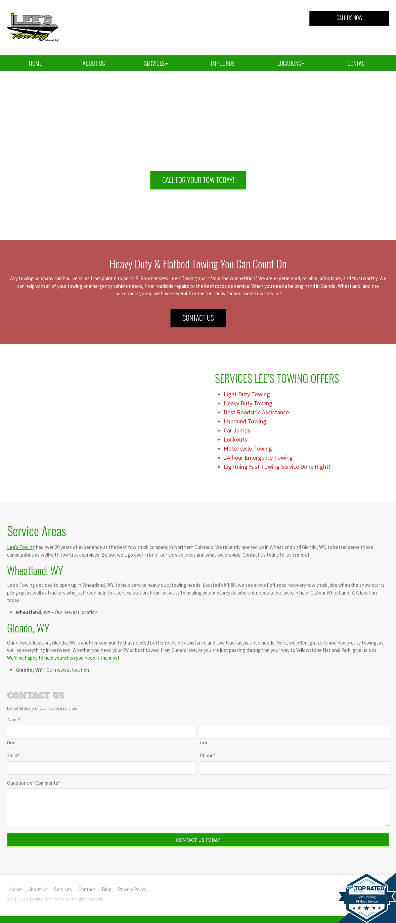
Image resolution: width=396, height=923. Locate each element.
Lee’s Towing (21, 547)
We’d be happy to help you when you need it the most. (64, 658)
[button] (156, 63)
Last (203, 742)
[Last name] (294, 732)
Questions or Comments (33, 783)
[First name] (101, 732)
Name (14, 719)
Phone (207, 755)
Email (13, 755)
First (10, 742)
